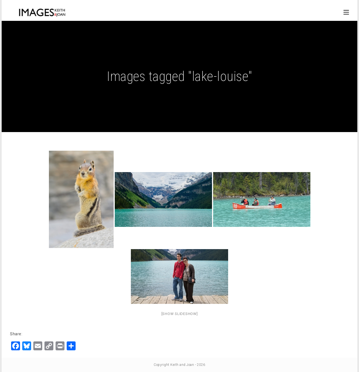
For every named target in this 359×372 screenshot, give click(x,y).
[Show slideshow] (179, 314)
